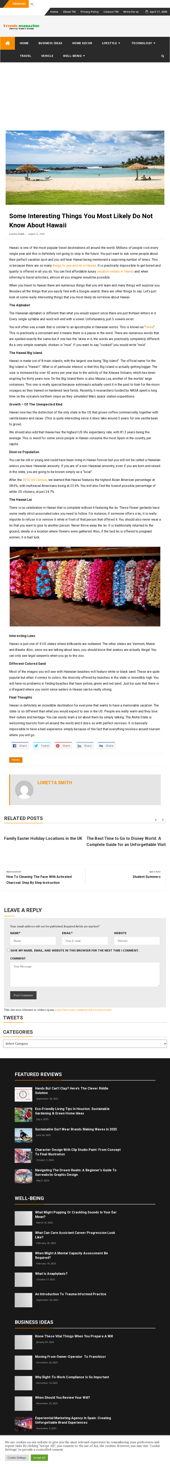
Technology (141, 43)
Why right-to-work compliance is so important (72, 1377)
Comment (18, 958)
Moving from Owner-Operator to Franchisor (70, 1357)
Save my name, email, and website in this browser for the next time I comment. (74, 950)
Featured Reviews (38, 1074)
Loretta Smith (16, 233)
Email (67, 933)
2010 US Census (35, 480)
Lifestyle (109, 43)
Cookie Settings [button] (17, 1457)
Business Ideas (50, 43)
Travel (25, 56)
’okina (149, 327)
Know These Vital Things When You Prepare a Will (74, 1336)
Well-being (72, 56)
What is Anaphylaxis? (51, 1274)
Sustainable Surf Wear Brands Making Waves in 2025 (76, 1129)
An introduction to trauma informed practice (70, 1294)
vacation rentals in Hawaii (115, 271)
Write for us (131, 11)
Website (120, 933)
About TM (69, 11)
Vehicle (47, 56)
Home (54, 11)
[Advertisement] (85, 93)
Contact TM (111, 11)
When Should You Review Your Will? (62, 1398)
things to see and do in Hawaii (74, 265)
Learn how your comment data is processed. (83, 1010)
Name (15, 933)
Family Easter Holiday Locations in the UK (43, 838)
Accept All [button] (39, 1457)
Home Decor (82, 43)
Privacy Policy (90, 11)
